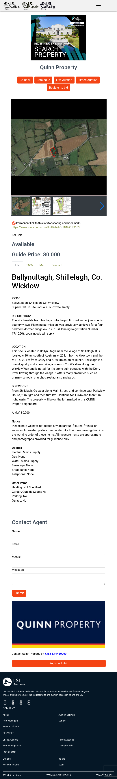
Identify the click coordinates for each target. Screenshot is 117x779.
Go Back (25, 80)
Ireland (62, 759)
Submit (19, 593)
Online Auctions (10, 740)
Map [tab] (42, 265)
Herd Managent (10, 720)
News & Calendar (11, 726)
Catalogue (43, 80)
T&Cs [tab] (29, 265)
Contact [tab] (56, 265)
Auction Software (67, 715)
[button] (102, 206)
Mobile (16, 557)
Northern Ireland (11, 764)
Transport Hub (66, 745)
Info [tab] (17, 265)
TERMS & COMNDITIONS (59, 775)
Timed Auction (87, 80)
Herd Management (12, 745)
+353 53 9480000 (55, 653)
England (7, 759)
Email (15, 544)
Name (16, 531)
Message (18, 570)
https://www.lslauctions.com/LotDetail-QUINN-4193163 (46, 227)
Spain (61, 764)
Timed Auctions (66, 740)
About (6, 715)
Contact (62, 720)
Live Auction (64, 80)
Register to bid (58, 87)
